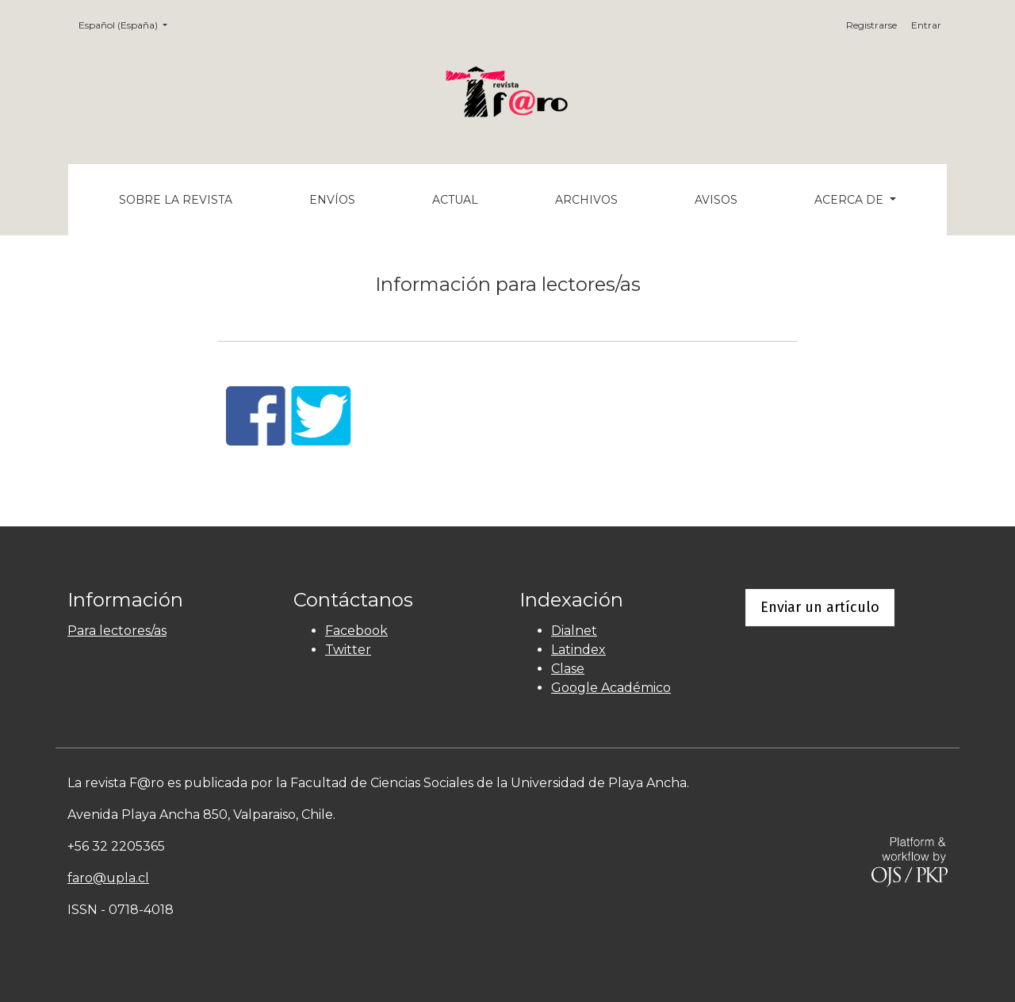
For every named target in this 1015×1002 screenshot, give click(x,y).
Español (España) (128, 24)
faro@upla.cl (108, 877)
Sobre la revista (175, 200)
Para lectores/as (117, 630)
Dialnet (574, 630)
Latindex (578, 649)
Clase (567, 668)
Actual (455, 200)
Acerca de (850, 200)
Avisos (716, 200)
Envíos (332, 200)
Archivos (586, 200)
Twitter (348, 649)
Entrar (926, 25)
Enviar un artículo (819, 607)
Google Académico (611, 687)
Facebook (356, 630)
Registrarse (871, 25)
